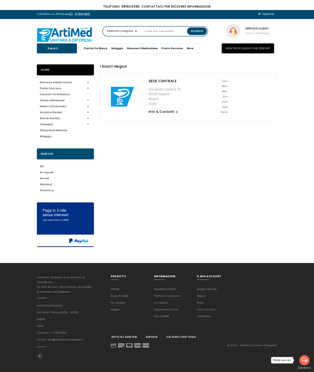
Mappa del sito (207, 289)
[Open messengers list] (304, 360)
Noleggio (117, 48)
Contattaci (204, 316)
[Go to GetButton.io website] (304, 368)
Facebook (40, 356)
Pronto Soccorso (172, 48)
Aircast (44, 178)
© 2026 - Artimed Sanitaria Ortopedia (252, 345)
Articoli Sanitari (50, 118)
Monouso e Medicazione (142, 48)
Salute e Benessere (52, 100)
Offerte (115, 289)
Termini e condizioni (167, 296)
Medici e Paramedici (53, 106)
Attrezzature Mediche (53, 130)
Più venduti (118, 302)
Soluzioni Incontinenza (55, 94)
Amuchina (47, 190)
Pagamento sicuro (166, 309)
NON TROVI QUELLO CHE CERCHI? (248, 48)
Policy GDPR (161, 316)
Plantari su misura (95, 48)
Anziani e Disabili (51, 112)
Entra (200, 302)
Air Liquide (46, 172)
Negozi (115, 309)
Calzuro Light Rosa (181, 337)
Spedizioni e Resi (165, 289)
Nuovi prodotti (120, 296)
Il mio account (206, 309)
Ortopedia (46, 124)
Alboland (46, 184)
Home (45, 70)
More (190, 48)
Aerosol (151, 337)
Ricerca (197, 31)
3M (41, 166)
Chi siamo (161, 302)
